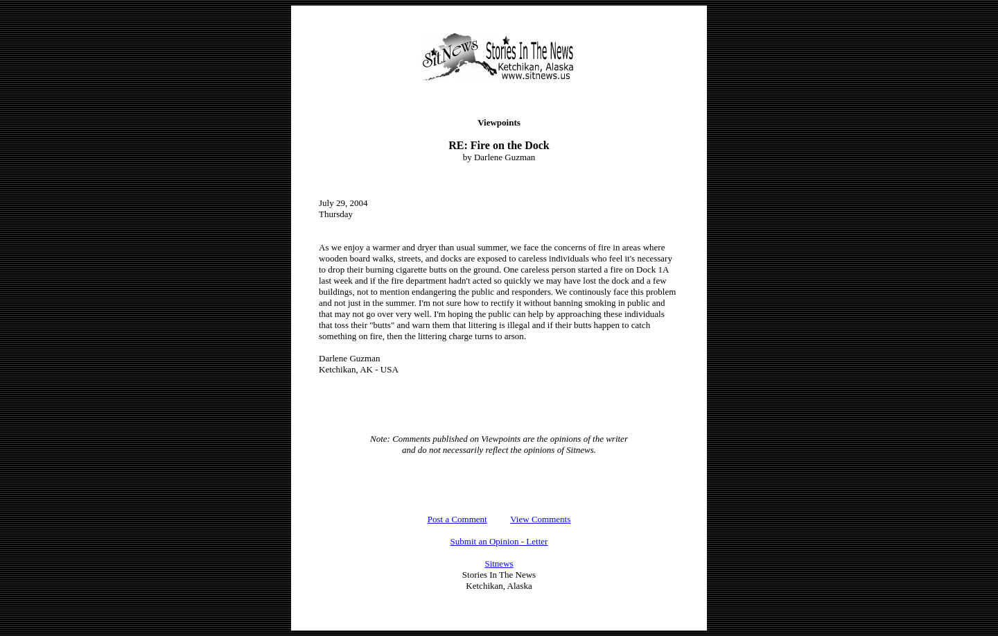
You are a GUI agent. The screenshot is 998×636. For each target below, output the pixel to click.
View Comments (540, 519)
